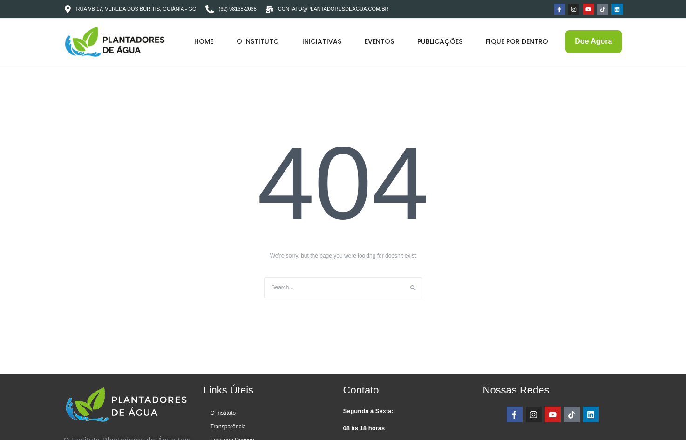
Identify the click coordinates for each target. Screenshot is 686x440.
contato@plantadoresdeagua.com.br (333, 9)
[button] (659, 397)
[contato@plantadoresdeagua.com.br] (269, 9)
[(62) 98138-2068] (209, 9)
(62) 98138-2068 (237, 9)
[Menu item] (203, 41)
